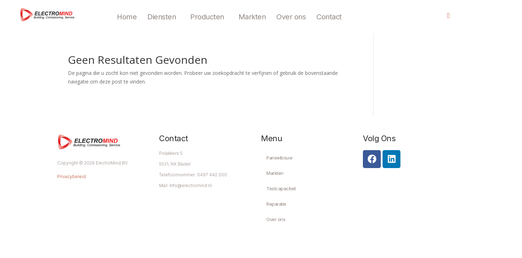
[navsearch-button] (442, 16)
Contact (329, 17)
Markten (252, 17)
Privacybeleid (71, 176)
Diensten (161, 17)
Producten (207, 17)
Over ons (291, 17)
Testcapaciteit (281, 188)
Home (127, 17)
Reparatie (276, 204)
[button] (163, 17)
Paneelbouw (279, 158)
